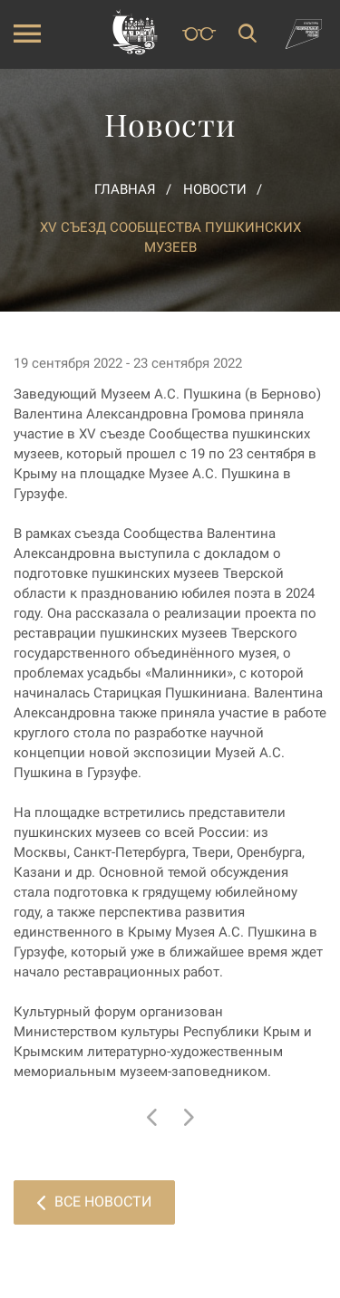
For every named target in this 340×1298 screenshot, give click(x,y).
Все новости (94, 1201)
